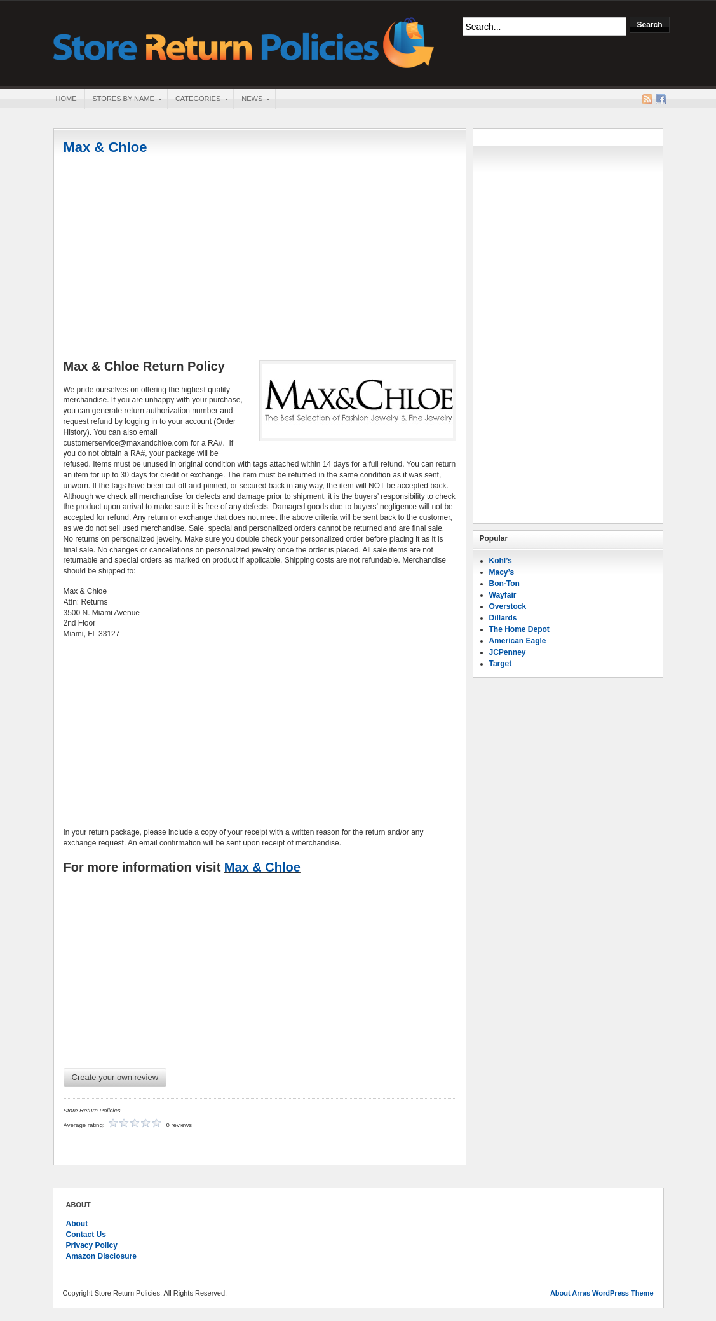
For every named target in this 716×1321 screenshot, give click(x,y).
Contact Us (86, 1234)
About (77, 1223)
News (251, 100)
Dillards (503, 617)
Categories (197, 100)
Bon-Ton (504, 583)
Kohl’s (500, 560)
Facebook (661, 99)
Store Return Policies (244, 41)
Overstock (508, 606)
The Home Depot (519, 629)
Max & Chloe (105, 147)
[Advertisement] (260, 259)
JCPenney (507, 652)
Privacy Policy (92, 1245)
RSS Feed (647, 99)
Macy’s (502, 572)
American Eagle (517, 640)
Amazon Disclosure (101, 1256)
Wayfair (503, 595)
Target (500, 663)
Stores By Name (123, 100)
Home (66, 98)
